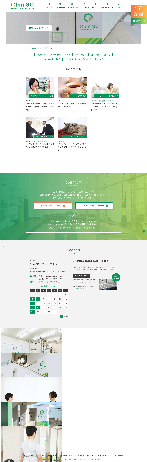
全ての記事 (41, 55)
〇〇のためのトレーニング (60, 55)
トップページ (29, 455)
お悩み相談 (95, 55)
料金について (95, 7)
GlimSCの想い (80, 55)
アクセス (118, 7)
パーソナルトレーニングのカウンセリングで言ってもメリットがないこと (72, 147)
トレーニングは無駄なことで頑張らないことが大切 (72, 105)
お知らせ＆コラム (72, 7)
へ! (139, 11)
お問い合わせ (118, 455)
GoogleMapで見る (80, 288)
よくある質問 (84, 7)
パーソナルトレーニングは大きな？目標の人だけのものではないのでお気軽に (40, 107)
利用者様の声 (60, 7)
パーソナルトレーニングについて (78, 59)
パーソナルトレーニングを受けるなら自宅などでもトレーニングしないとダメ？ (105, 107)
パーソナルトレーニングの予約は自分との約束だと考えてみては (40, 145)
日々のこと (99, 59)
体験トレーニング (108, 7)
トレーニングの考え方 (51, 59)
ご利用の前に (49, 7)
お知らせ (107, 55)
